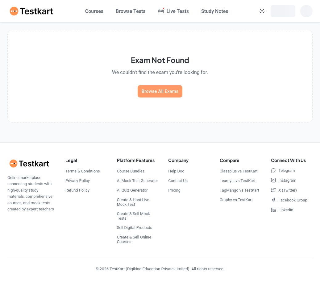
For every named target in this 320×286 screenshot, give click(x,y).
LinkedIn (282, 209)
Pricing (174, 190)
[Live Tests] (173, 11)
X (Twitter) (284, 190)
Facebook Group (289, 199)
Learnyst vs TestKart (238, 180)
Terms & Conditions (82, 171)
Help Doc (176, 171)
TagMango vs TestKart (239, 190)
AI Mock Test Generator (137, 180)
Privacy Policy (77, 180)
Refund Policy (77, 190)
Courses (94, 11)
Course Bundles (130, 171)
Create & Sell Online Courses (134, 239)
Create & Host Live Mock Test (133, 202)
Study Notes (214, 11)
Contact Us (178, 180)
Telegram (283, 170)
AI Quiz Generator (132, 190)
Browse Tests (131, 11)
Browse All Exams (160, 91)
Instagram (283, 180)
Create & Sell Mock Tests (133, 216)
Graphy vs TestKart (236, 199)
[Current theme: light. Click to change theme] (262, 11)
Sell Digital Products (134, 227)
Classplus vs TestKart (239, 171)
